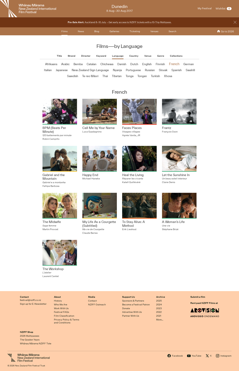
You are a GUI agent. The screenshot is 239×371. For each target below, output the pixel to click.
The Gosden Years (30, 339)
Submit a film (197, 296)
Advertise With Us (132, 311)
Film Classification (64, 315)
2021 (158, 315)
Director (85, 55)
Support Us (128, 296)
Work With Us (61, 308)
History (58, 300)
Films (64, 31)
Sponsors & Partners (133, 300)
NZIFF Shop (26, 332)
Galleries (114, 31)
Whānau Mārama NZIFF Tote (35, 343)
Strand (71, 55)
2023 (159, 308)
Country (133, 55)
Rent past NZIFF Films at (204, 303)
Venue (147, 55)
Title (59, 55)
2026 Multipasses (29, 335)
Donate (126, 308)
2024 (159, 304)
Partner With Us (130, 315)
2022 (159, 311)
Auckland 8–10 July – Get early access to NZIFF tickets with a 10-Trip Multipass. (119, 22)
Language (117, 55)
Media (91, 296)
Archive (160, 296)
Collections (176, 55)
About (57, 296)
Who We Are (60, 304)
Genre (160, 55)
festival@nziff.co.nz (30, 300)
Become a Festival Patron (136, 304)
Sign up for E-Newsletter (33, 303)
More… (159, 319)
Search (172, 31)
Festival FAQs (61, 311)
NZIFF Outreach (97, 304)
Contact (24, 296)
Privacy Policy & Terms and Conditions (66, 321)
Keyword (101, 55)
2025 (159, 300)
